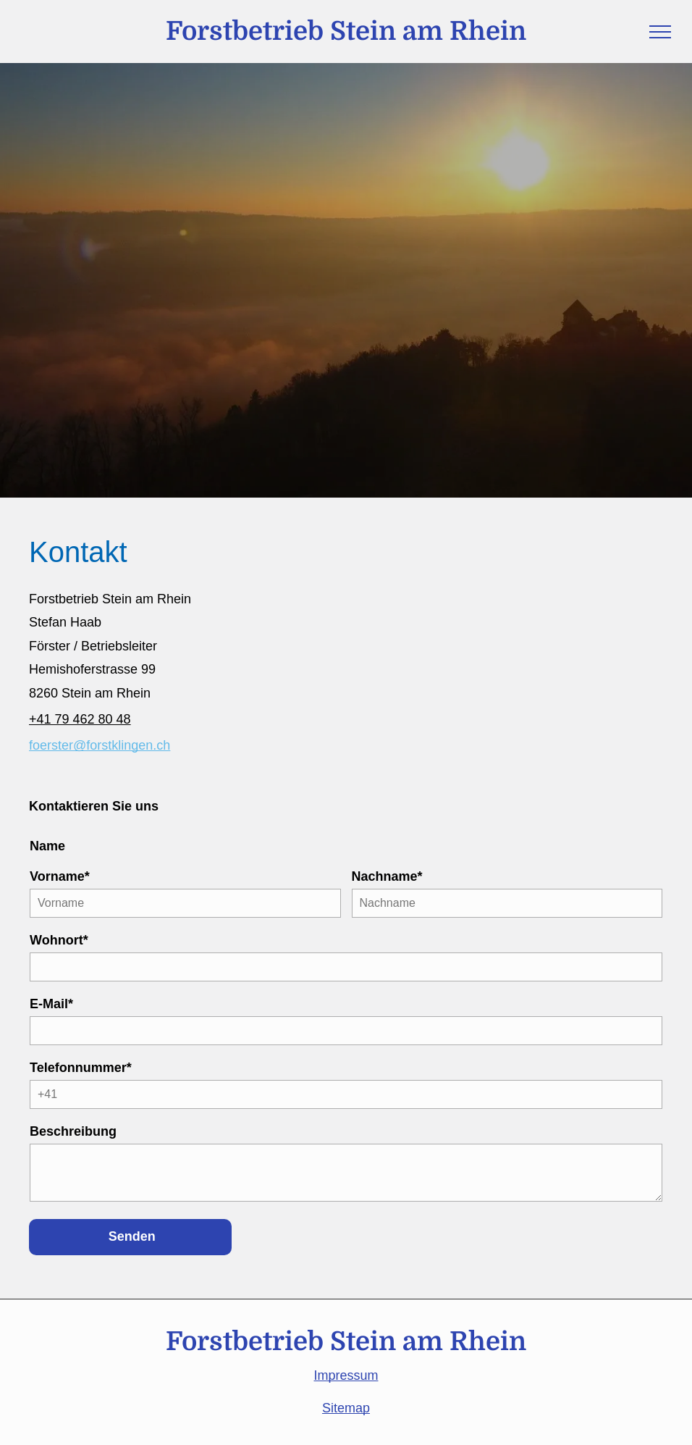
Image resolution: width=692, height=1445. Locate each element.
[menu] (660, 32)
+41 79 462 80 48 (80, 719)
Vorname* (60, 876)
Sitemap (346, 1408)
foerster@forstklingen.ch (99, 745)
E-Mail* (51, 1004)
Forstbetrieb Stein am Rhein (346, 31)
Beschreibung (73, 1131)
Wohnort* (59, 940)
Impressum (345, 1375)
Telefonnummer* (81, 1067)
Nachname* (387, 876)
